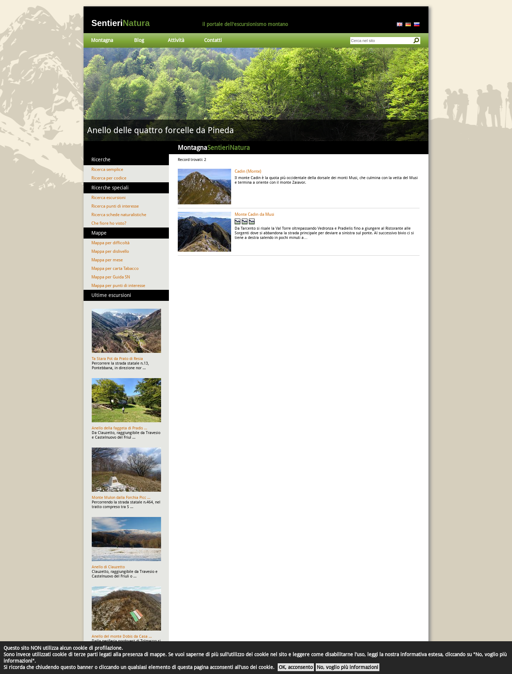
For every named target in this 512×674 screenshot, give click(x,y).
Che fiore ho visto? (108, 223)
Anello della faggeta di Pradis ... (119, 428)
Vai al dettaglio (256, 94)
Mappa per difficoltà (110, 242)
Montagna (102, 40)
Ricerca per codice (108, 178)
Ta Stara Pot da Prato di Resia (117, 358)
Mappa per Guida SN (110, 277)
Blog (139, 40)
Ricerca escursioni (108, 197)
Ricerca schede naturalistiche (118, 214)
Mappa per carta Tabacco (115, 268)
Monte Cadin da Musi (254, 214)
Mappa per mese (107, 259)
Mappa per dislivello (110, 251)
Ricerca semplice (107, 169)
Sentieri (120, 23)
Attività (176, 40)
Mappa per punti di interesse (118, 285)
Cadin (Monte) (248, 171)
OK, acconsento (296, 667)
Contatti (213, 40)
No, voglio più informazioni (347, 667)
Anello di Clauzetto (108, 567)
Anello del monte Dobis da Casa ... (122, 636)
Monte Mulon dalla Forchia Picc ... (121, 497)
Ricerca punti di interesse (115, 206)
